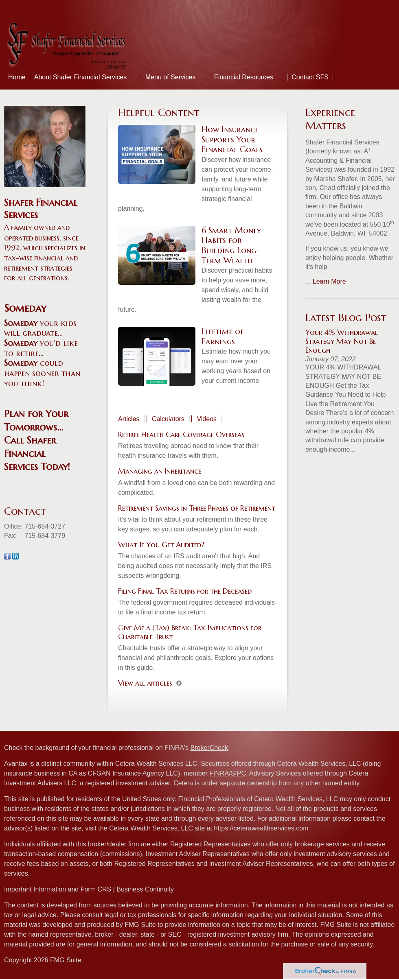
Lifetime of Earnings (223, 336)
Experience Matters (330, 119)
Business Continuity (145, 889)
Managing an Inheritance (159, 471)
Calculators (168, 418)
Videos (207, 418)
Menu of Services (170, 77)
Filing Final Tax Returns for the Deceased (185, 591)
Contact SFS (310, 77)
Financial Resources (243, 77)
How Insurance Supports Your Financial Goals (232, 140)
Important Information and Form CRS (57, 889)
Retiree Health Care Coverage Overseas (181, 434)
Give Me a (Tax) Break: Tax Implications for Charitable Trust (189, 632)
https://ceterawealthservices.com (261, 828)
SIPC (238, 773)
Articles (128, 418)
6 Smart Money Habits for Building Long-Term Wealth (231, 245)
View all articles (145, 683)
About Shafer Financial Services (80, 77)
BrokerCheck (209, 747)
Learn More (329, 281)
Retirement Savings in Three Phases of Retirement (196, 508)
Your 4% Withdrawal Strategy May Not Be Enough (341, 341)
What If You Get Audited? (161, 544)
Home (17, 77)
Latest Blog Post (345, 317)
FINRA (219, 773)
